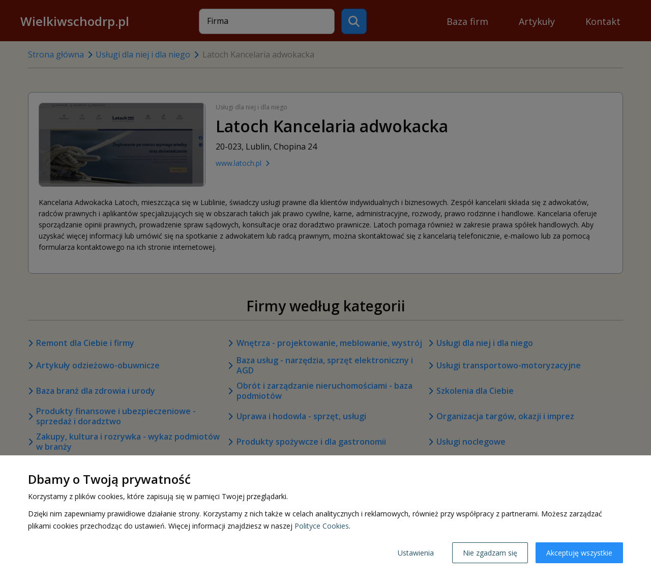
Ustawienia (416, 553)
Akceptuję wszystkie (579, 553)
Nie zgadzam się (490, 553)
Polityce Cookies (321, 526)
